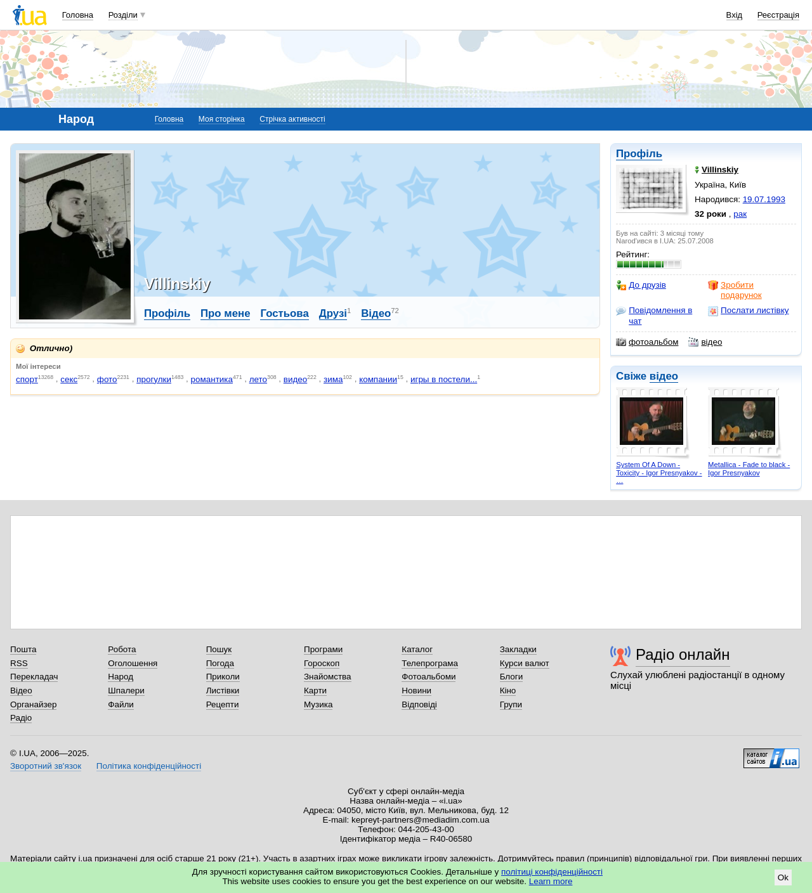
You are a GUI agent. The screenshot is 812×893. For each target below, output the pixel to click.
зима (333, 379)
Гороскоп (321, 663)
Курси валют (524, 663)
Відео (376, 313)
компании (378, 379)
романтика (212, 379)
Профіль (639, 154)
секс (68, 379)
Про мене (225, 313)
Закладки (518, 649)
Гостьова (284, 313)
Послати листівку (748, 310)
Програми (323, 649)
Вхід (734, 15)
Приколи (223, 676)
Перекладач (34, 676)
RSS (19, 663)
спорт (27, 379)
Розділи (123, 15)
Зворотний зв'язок (45, 766)
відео (705, 342)
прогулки (153, 379)
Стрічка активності (292, 119)
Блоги (511, 676)
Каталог (417, 649)
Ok (783, 877)
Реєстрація (778, 15)
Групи (511, 704)
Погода (220, 663)
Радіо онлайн (683, 654)
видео (295, 379)
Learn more (551, 881)
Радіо (21, 718)
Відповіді (419, 704)
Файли (121, 704)
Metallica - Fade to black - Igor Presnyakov (749, 469)
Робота (122, 649)
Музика (318, 704)
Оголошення (132, 663)
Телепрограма (430, 663)
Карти (315, 690)
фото (107, 379)
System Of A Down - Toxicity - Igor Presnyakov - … (659, 472)
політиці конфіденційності (552, 872)
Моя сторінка (222, 119)
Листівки (223, 690)
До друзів (641, 285)
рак (740, 214)
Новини (416, 690)
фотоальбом (647, 342)
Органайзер (33, 704)
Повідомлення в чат (654, 315)
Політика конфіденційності (148, 766)
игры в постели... (443, 379)
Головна (77, 15)
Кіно (508, 690)
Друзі (333, 313)
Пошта (23, 649)
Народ (120, 676)
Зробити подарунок (735, 290)
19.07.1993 (764, 199)
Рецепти (222, 704)
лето (258, 379)
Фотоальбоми (428, 676)
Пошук (219, 649)
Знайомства (327, 676)
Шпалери (126, 690)
